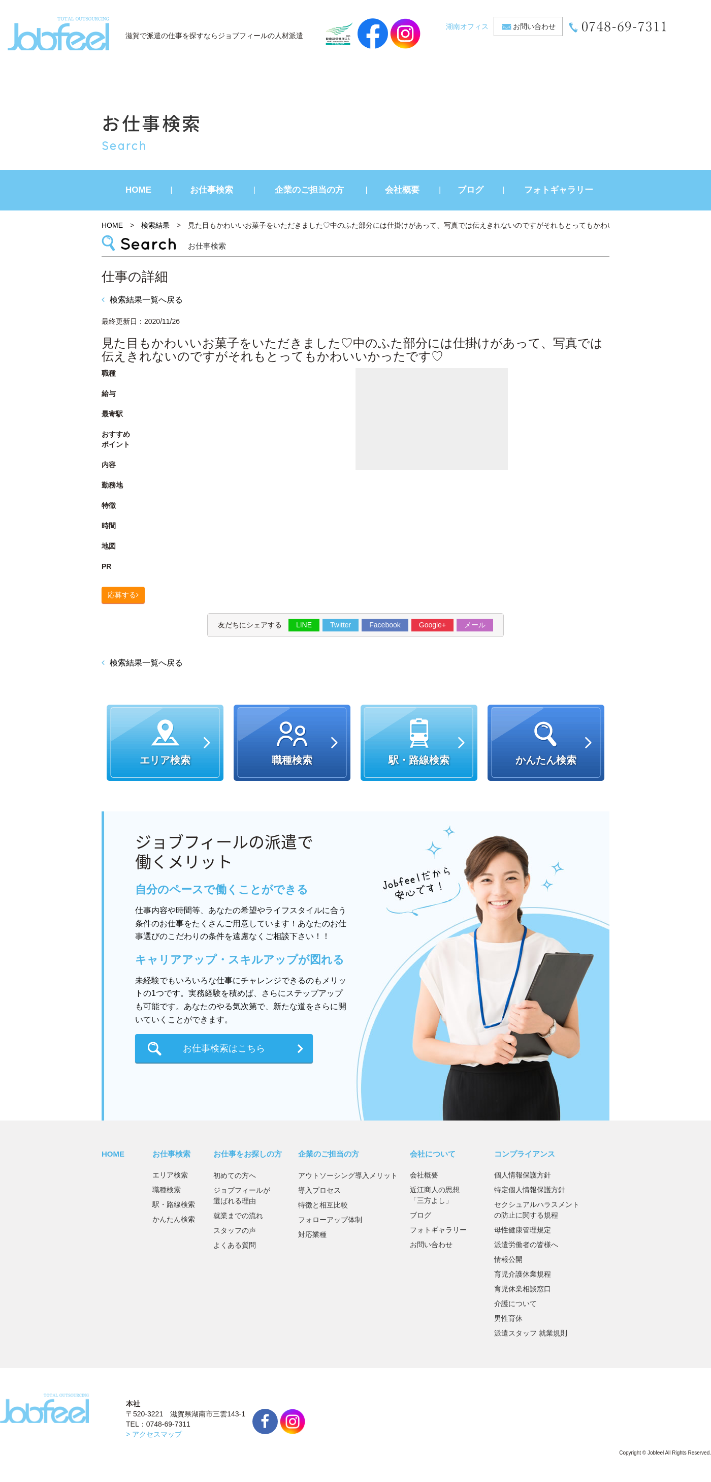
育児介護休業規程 (522, 1274)
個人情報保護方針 (522, 1175)
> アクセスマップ (154, 1434)
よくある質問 (234, 1245)
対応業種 (312, 1234)
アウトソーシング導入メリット (348, 1175)
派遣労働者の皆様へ (526, 1245)
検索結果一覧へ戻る (142, 299)
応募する (122, 595)
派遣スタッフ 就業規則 (530, 1333)
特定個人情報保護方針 (529, 1190)
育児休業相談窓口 (522, 1289)
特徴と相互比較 (323, 1205)
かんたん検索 (173, 1219)
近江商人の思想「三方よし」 (435, 1195)
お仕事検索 (211, 190)
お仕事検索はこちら (224, 1048)
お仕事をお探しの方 (247, 1154)
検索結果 (155, 225)
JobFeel (58, 33)
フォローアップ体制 (330, 1220)
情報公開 (508, 1259)
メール (475, 625)
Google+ (432, 625)
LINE (304, 625)
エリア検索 (170, 1175)
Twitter (340, 625)
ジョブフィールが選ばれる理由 (241, 1195)
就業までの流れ (238, 1216)
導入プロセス (319, 1190)
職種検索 (166, 1190)
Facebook (384, 625)
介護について (515, 1303)
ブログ (470, 190)
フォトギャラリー (558, 190)
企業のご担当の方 (309, 190)
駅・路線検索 (173, 1204)
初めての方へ (234, 1175)
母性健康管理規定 (522, 1230)
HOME (138, 190)
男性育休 (508, 1318)
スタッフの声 (234, 1230)
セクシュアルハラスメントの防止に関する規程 (536, 1209)
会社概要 (402, 190)
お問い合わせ (534, 26)
